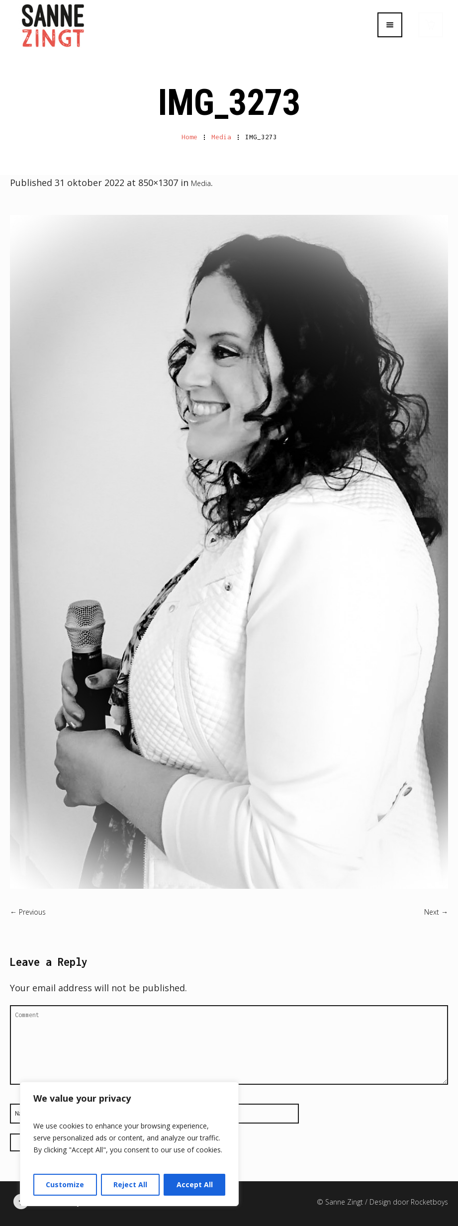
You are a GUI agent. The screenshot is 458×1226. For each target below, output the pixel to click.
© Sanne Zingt (341, 1201)
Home (189, 136)
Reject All (130, 1184)
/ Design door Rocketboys (406, 1201)
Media (221, 136)
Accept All (195, 1184)
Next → (436, 911)
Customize (65, 1184)
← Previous (28, 911)
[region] (129, 1144)
